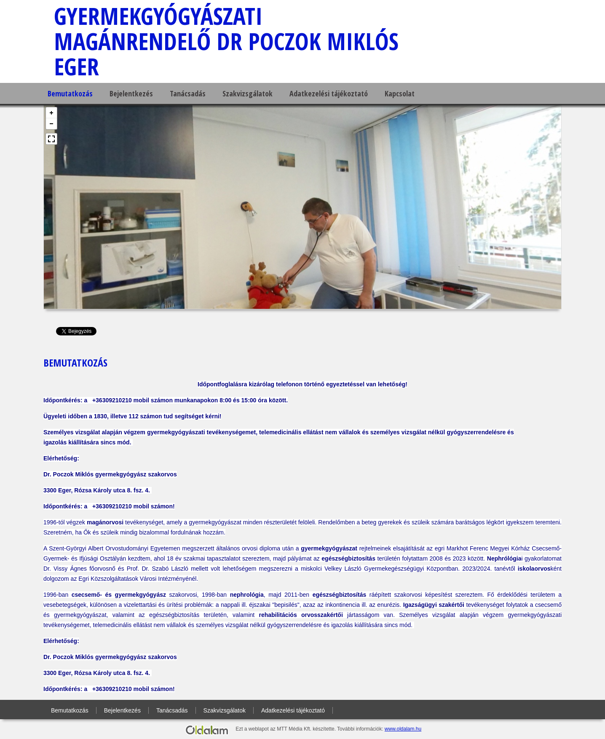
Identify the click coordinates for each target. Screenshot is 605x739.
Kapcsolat (400, 93)
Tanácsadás (188, 93)
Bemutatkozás (70, 93)
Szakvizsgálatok (247, 93)
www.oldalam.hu (403, 729)
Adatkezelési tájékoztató (328, 93)
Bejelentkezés (131, 93)
